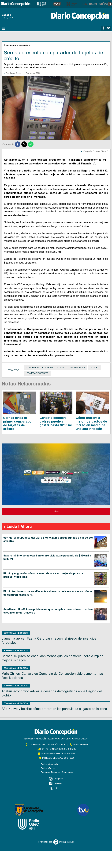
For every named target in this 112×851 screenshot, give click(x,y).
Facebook (55, 783)
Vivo (56, 511)
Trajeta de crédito (37, 373)
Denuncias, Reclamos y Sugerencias (57, 772)
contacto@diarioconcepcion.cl (58, 749)
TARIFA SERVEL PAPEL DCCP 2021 (58, 758)
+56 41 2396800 (80, 744)
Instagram (56, 779)
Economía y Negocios (16, 633)
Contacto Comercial (49, 764)
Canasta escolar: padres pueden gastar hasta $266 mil (56, 421)
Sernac (94, 367)
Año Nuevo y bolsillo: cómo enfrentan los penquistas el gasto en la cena (54, 709)
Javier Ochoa (15, 73)
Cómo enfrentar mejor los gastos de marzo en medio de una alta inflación (91, 423)
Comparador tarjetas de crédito (44, 367)
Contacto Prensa (48, 768)
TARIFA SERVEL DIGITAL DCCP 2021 (58, 753)
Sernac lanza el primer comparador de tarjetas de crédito (18, 423)
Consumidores (77, 367)
